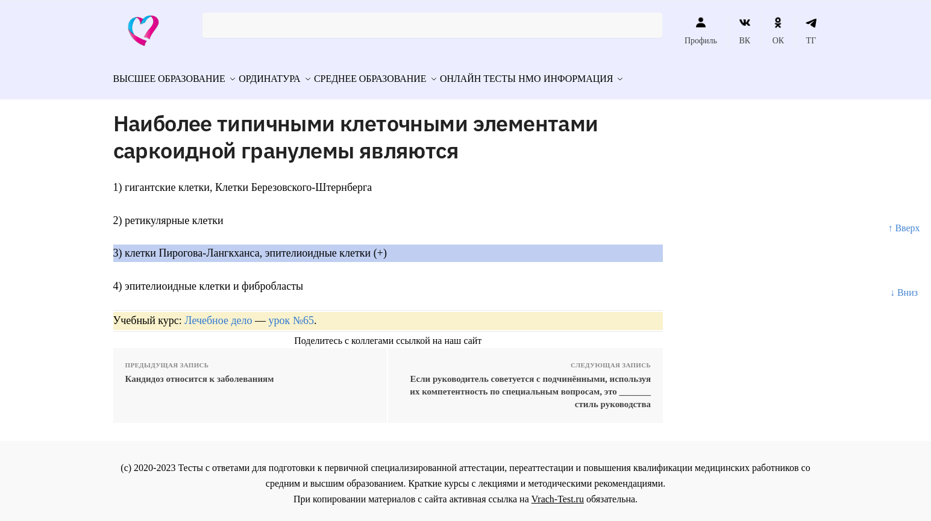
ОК (778, 30)
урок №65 (291, 315)
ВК (744, 30)
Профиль (701, 30)
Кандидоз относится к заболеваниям (199, 373)
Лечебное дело (218, 315)
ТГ (811, 30)
